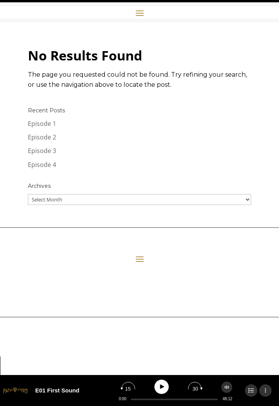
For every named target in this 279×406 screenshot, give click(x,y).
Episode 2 (42, 137)
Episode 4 (42, 164)
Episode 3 (42, 150)
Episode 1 (42, 123)
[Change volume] (226, 387)
